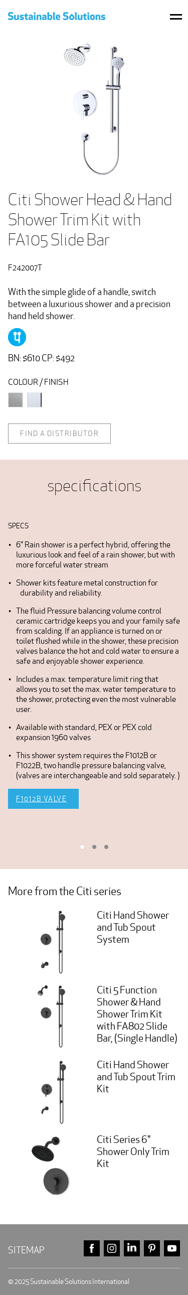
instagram (112, 1248)
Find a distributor (59, 433)
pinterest (152, 1248)
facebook (92, 1248)
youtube (172, 1248)
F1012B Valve (41, 798)
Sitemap (26, 1250)
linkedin (132, 1248)
